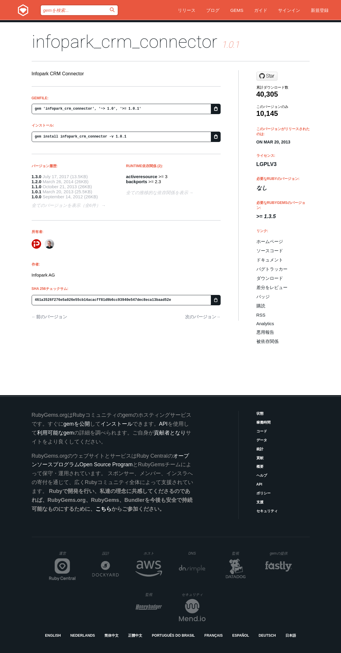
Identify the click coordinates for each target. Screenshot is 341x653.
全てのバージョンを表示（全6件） (66, 205)
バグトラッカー (271, 269)
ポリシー (263, 493)
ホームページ (269, 241)
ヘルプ (261, 475)
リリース (186, 10)
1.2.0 (36, 181)
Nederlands (82, 635)
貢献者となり (170, 433)
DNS (197, 553)
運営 (67, 555)
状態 (260, 413)
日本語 (290, 635)
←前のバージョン (49, 316)
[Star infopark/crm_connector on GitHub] (266, 76)
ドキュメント (269, 259)
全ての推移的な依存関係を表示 (157, 192)
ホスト (152, 553)
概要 (260, 466)
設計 (110, 553)
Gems (236, 10)
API (259, 484)
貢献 (260, 458)
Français (213, 635)
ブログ (212, 10)
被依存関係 (267, 341)
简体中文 (111, 635)
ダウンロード (269, 278)
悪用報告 (265, 332)
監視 (240, 553)
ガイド (260, 10)
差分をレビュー (271, 287)
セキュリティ (267, 511)
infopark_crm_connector (124, 41)
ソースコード (269, 250)
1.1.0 (36, 186)
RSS (261, 314)
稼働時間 (263, 422)
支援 (260, 502)
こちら (103, 509)
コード (261, 431)
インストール (116, 424)
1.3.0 (36, 176)
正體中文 (135, 635)
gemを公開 (77, 424)
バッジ (263, 296)
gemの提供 (281, 553)
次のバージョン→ (203, 316)
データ (261, 440)
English (53, 635)
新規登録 (320, 10)
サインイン (289, 10)
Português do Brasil (173, 635)
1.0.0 (36, 196)
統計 (260, 449)
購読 (260, 305)
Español (240, 635)
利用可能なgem (55, 433)
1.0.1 (36, 191)
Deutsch (267, 635)
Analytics (265, 323)
